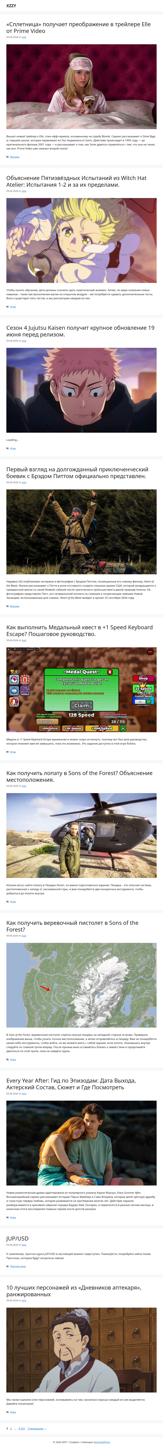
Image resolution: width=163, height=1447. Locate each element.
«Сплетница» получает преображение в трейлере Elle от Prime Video (78, 27)
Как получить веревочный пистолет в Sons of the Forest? (72, 926)
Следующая (37, 1428)
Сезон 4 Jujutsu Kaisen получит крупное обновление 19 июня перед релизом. (80, 331)
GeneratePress (102, 1442)
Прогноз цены (18, 1266)
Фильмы (14, 156)
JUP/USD (17, 1238)
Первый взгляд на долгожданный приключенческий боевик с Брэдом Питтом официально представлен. (77, 472)
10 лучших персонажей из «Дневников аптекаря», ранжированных (73, 1291)
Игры (13, 306)
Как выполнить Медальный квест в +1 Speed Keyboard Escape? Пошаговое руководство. (79, 630)
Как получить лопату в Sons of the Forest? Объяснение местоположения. (79, 776)
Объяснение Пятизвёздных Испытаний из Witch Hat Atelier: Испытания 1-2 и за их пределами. (76, 181)
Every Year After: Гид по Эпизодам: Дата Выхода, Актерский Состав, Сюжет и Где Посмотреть (71, 1084)
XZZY (11, 5)
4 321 (22, 1428)
